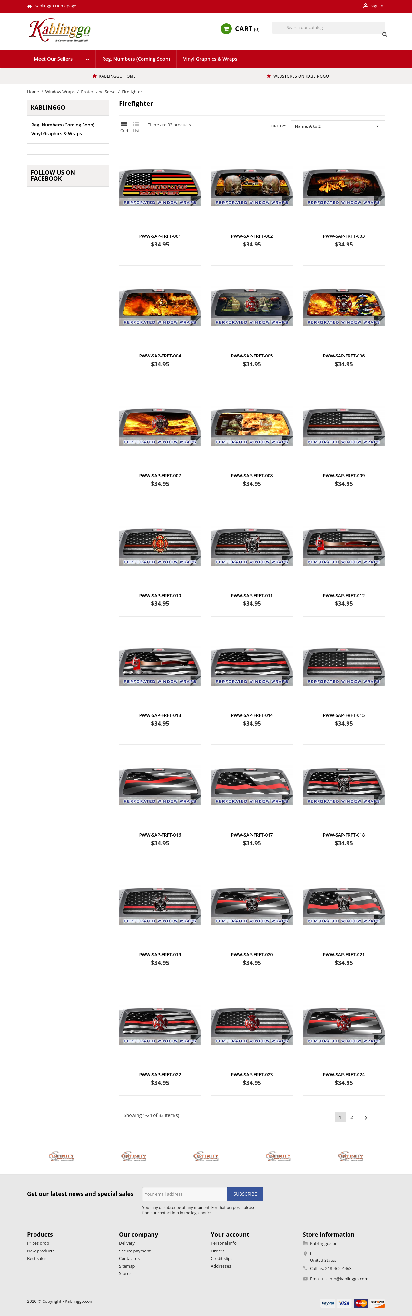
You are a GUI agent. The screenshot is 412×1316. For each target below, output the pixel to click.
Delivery (127, 1243)
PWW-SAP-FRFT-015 (344, 715)
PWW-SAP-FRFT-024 (344, 1074)
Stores (125, 1273)
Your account (230, 1234)
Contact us (129, 1258)
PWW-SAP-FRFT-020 (252, 954)
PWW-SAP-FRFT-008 (252, 475)
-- (87, 58)
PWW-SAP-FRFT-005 (252, 356)
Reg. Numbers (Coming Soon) (136, 58)
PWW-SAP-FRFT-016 (160, 835)
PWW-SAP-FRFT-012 (344, 595)
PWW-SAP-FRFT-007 (160, 475)
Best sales (36, 1258)
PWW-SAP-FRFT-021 (344, 954)
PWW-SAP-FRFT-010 (160, 595)
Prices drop (38, 1243)
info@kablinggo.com (348, 1278)
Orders (217, 1251)
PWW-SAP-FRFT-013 (160, 715)
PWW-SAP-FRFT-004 (160, 356)
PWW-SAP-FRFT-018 (344, 835)
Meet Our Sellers (53, 58)
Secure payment (135, 1251)
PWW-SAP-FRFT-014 (252, 715)
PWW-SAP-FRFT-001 (160, 236)
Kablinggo (48, 107)
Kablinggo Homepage (55, 6)
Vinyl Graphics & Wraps (210, 58)
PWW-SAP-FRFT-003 (344, 236)
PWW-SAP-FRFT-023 (252, 1074)
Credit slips (221, 1258)
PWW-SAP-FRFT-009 (344, 475)
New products (40, 1251)
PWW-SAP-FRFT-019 (160, 954)
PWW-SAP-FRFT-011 (252, 595)
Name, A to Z (338, 126)
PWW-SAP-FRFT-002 (252, 236)
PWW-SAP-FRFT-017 (252, 835)
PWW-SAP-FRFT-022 (160, 1074)
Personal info (224, 1243)
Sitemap (127, 1266)
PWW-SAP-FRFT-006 (344, 356)
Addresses (221, 1266)
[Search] (328, 28)
